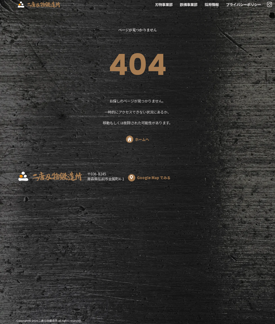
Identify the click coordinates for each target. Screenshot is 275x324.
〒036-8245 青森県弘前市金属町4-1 (128, 176)
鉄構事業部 (188, 4)
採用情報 (212, 4)
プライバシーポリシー (243, 4)
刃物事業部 (164, 4)
